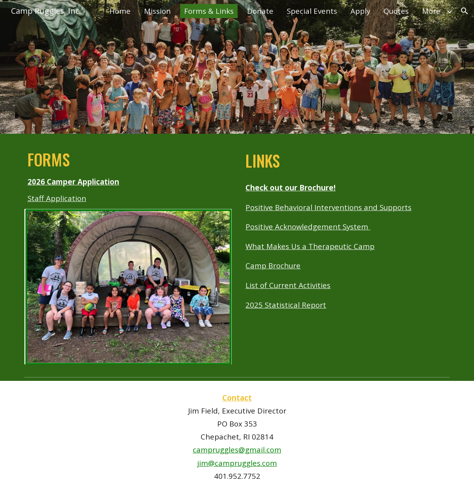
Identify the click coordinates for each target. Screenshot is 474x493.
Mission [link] (157, 11)
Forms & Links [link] (209, 11)
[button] (464, 11)
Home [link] (120, 11)
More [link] (431, 11)
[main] (128, 176)
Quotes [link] (396, 11)
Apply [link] (360, 11)
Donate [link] (260, 11)
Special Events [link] (312, 11)
